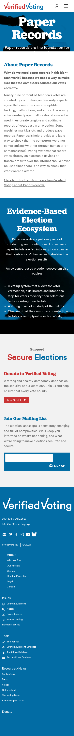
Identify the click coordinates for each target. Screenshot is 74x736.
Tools (5, 636)
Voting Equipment (16, 603)
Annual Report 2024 (13, 700)
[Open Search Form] (56, 6)
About (11, 555)
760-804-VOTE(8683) (14, 518)
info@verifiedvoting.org (16, 524)
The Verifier (13, 641)
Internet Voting (15, 619)
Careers (11, 586)
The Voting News (11, 695)
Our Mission (13, 565)
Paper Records (14, 614)
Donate (14, 400)
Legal (10, 581)
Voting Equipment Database (21, 646)
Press (4, 679)
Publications (8, 674)
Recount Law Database (19, 657)
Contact (11, 570)
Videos (5, 684)
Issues (6, 598)
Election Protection (17, 576)
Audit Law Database (17, 652)
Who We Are (14, 560)
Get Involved (9, 690)
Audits (10, 608)
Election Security (11, 624)
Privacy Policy (10, 544)
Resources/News (14, 668)
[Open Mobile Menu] (66, 6)
